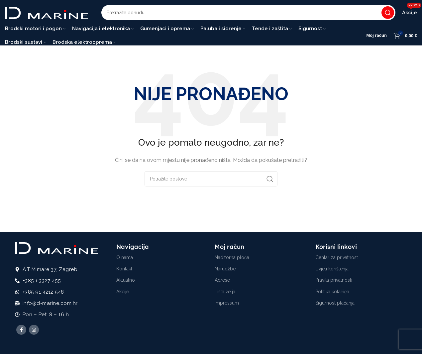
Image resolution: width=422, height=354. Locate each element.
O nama (124, 258)
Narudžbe (225, 269)
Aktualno (125, 281)
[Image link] (56, 249)
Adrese (222, 281)
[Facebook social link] (21, 331)
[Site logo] (46, 13)
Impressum (227, 304)
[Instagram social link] (34, 331)
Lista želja (225, 292)
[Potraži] (248, 13)
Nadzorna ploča (232, 258)
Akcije (122, 292)
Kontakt (124, 269)
